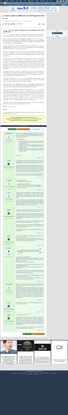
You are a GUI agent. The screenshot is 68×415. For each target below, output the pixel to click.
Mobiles (60, 3)
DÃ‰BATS (42, 4)
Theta (8, 210)
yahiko (9, 178)
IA (23, 3)
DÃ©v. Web (38, 3)
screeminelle (8, 301)
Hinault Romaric (18, 26)
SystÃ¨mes (65, 3)
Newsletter (31, 1)
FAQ (17, 1)
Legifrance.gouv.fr (11, 112)
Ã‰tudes (42, 1)
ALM (26, 3)
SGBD (53, 3)
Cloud (20, 3)
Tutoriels (12, 1)
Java (34, 3)
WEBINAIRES (17, 4)
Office (56, 3)
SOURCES (37, 4)
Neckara (9, 265)
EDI (42, 3)
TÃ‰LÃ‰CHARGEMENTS (30, 4)
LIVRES (22, 4)
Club (51, 1)
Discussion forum (57, 33)
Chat (25, 1)
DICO (50, 4)
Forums (6, 1)
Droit (47, 1)
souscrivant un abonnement (30, 124)
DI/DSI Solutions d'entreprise (12, 3)
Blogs (20, 1)
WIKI (46, 4)
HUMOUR (53, 4)
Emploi (37, 1)
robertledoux (8, 150)
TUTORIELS (9, 4)
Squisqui (9, 197)
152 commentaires (27, 26)
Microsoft (30, 3)
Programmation (47, 3)
